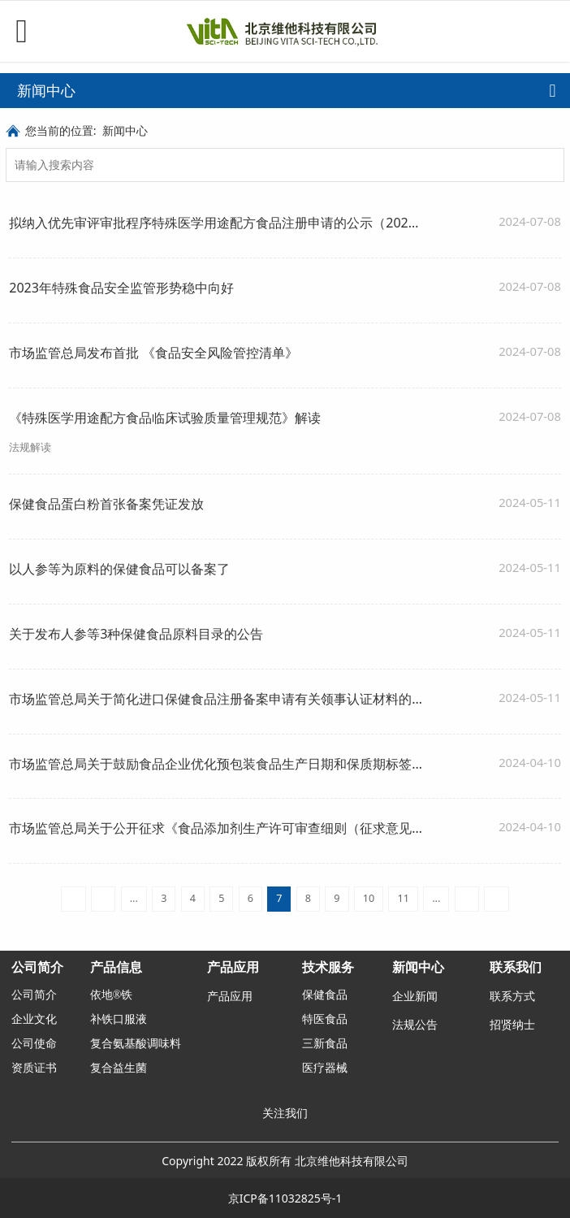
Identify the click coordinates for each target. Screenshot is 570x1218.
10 (368, 898)
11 (402, 898)
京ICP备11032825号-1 (285, 1198)
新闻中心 (125, 130)
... (134, 898)
